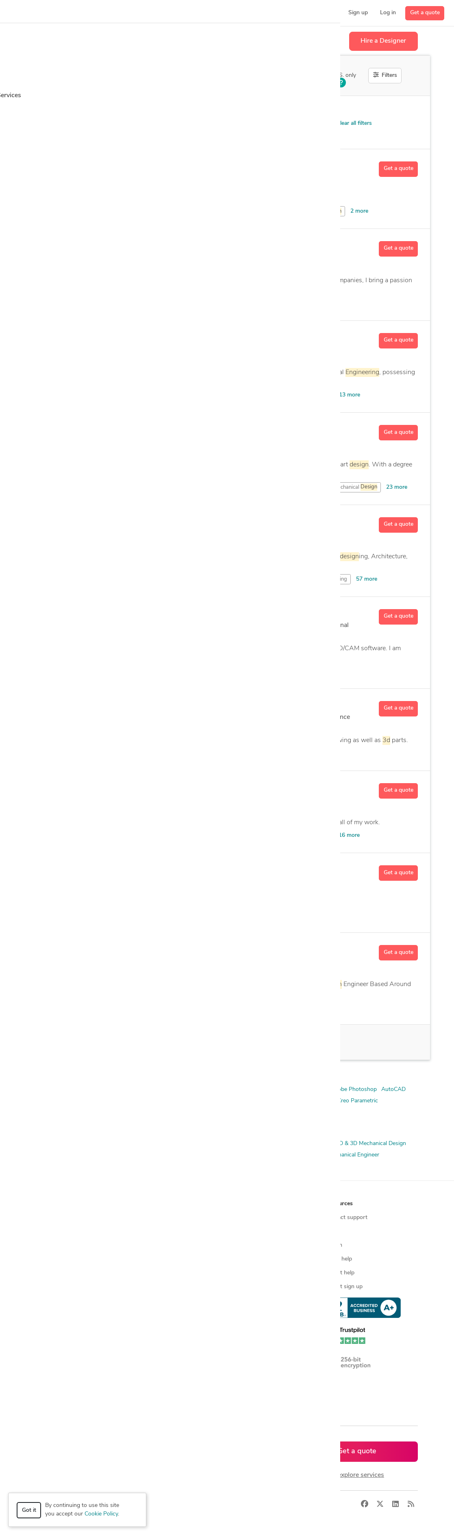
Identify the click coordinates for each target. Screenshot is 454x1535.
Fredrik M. (107, 870)
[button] (101, 13)
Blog (331, 1231)
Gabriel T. (106, 338)
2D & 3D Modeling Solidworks (74, 1089)
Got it (29, 1510)
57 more (366, 579)
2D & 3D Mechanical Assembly (292, 1144)
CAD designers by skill (163, 1314)
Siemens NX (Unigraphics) (69, 1112)
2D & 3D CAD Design (63, 1144)
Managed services (62, 1231)
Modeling (229, 753)
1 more (324, 915)
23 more (396, 487)
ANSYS (316, 1089)
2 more (359, 211)
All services (53, 1314)
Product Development (171, 1166)
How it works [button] (57, 1204)
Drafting (161, 579)
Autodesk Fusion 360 (63, 1101)
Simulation (282, 1166)
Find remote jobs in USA (166, 1287)
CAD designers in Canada (167, 1342)
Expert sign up (344, 1287)
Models (143, 671)
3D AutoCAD (218, 1089)
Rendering (251, 1166)
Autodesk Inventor (191, 303)
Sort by (272, 110)
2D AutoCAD (133, 1089)
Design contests (59, 1245)
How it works (56, 1218)
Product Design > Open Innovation (96, 125)
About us (242, 1218)
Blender (199, 1101)
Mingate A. (109, 522)
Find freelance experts (163, 1218)
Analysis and (302, 835)
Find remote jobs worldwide (170, 1273)
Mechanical (304, 395)
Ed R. (99, 246)
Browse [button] (145, 1204)
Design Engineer (235, 1155)
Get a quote (425, 13)
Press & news (247, 1231)
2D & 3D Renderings (113, 1155)
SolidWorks (152, 1112)
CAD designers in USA (163, 1328)
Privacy (163, 1504)
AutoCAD (240, 671)
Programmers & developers (73, 1287)
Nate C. (103, 430)
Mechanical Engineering (66, 1166)
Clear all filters (350, 123)
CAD (326, 211)
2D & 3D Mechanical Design (371, 1144)
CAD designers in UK (161, 1356)
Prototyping (219, 1166)
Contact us (244, 1273)
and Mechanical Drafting (310, 579)
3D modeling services (66, 1273)
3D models (148, 1301)
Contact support (346, 1218)
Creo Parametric (255, 1101)
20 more (271, 671)
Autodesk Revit (166, 1101)
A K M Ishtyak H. (119, 706)
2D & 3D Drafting (227, 1144)
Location (171, 110)
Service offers (152, 1245)
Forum (334, 1245)
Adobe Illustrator (272, 753)
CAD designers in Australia (169, 1370)
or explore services (357, 1475)
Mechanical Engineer (353, 1155)
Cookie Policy (101, 1514)
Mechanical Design (299, 1155)
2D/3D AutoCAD (176, 1089)
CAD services (56, 1259)
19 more (304, 1007)
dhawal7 (105, 166)
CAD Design (195, 1155)
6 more (310, 753)
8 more (329, 303)
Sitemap (145, 1397)
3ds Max (292, 1089)
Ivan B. (101, 788)
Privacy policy (247, 1301)
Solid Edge (119, 1112)
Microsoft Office (300, 1101)
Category (47, 110)
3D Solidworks (258, 1089)
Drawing (107, 671)
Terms (187, 1504)
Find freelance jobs (158, 1231)
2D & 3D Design (180, 1144)
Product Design (119, 1166)
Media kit (241, 1245)
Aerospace (192, 671)
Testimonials (246, 1259)
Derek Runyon (115, 614)
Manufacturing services (68, 1301)
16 (107, 1042)
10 (176, 972)
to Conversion (164, 1007)
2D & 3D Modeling (59, 1155)
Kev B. (101, 950)
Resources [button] (339, 1204)
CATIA (222, 1101)
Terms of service (251, 1287)
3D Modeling (159, 1155)
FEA (266, 1155)
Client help (339, 1259)
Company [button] (242, 1204)
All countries (151, 1383)
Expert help (340, 1273)
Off (321, 76)
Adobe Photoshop (353, 1089)
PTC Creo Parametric (352, 1101)
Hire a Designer (383, 41)
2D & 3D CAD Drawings (125, 1144)
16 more (349, 835)
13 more (349, 395)
